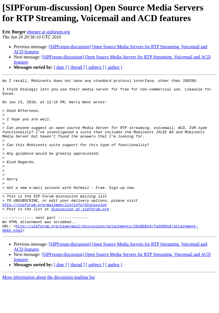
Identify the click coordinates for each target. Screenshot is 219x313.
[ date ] (60, 67)
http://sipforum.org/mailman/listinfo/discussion (54, 230)
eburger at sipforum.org (48, 31)
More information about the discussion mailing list (48, 308)
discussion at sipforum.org (80, 235)
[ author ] (113, 67)
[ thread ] (76, 67)
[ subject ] (95, 67)
